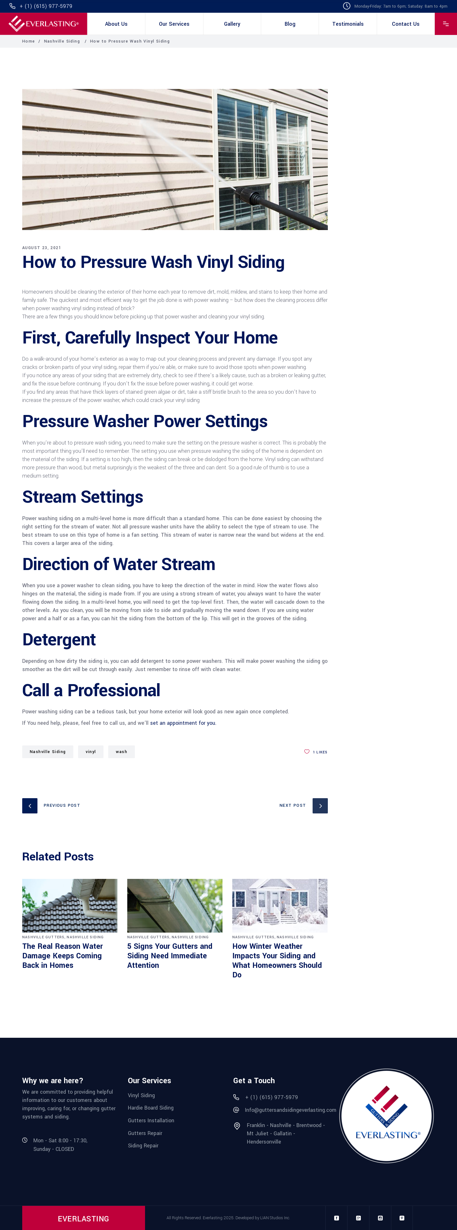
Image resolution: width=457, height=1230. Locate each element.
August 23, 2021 (41, 248)
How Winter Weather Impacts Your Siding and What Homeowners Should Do (277, 960)
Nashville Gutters (43, 937)
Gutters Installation (151, 1120)
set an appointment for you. (183, 723)
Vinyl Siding (141, 1095)
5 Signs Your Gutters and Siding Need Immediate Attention (169, 956)
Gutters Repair (145, 1133)
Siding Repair (143, 1145)
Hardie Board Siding (151, 1107)
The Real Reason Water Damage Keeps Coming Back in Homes (62, 956)
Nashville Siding (62, 41)
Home (28, 41)
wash (121, 752)
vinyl (91, 752)
